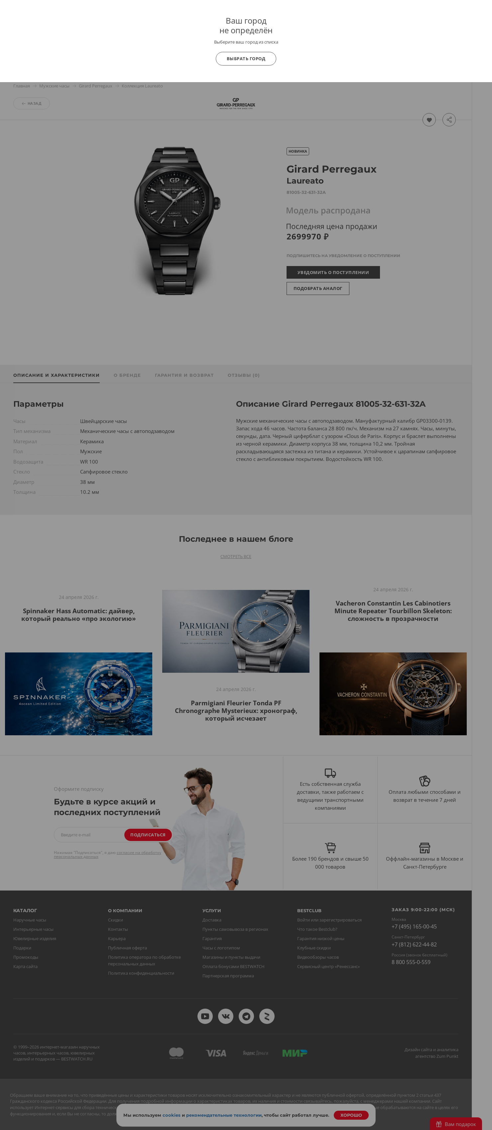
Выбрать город (246, 59)
